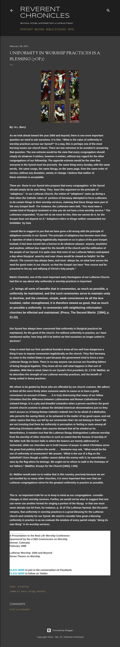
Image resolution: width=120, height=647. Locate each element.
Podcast (26, 29)
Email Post (23, 586)
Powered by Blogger (60, 630)
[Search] (108, 9)
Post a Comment (20, 609)
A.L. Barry (22, 591)
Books (39, 29)
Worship (41, 591)
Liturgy (32, 591)
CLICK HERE (17, 570)
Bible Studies (56, 29)
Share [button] (12, 586)
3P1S (71, 29)
